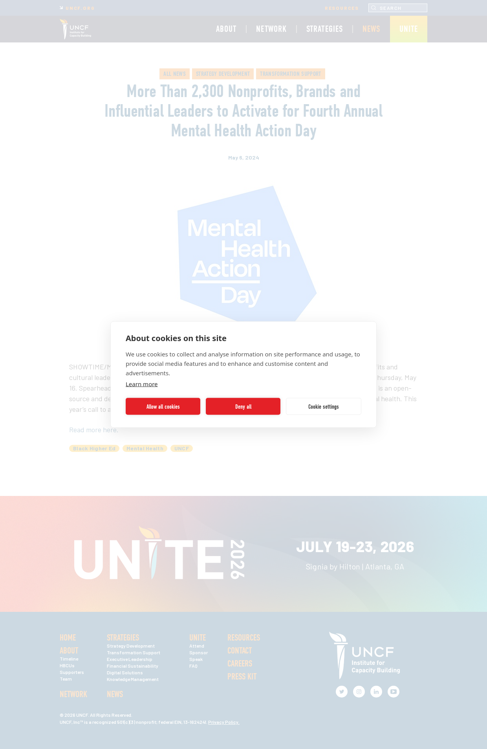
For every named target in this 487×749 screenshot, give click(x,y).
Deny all (243, 406)
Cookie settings (323, 406)
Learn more (142, 384)
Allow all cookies (163, 406)
